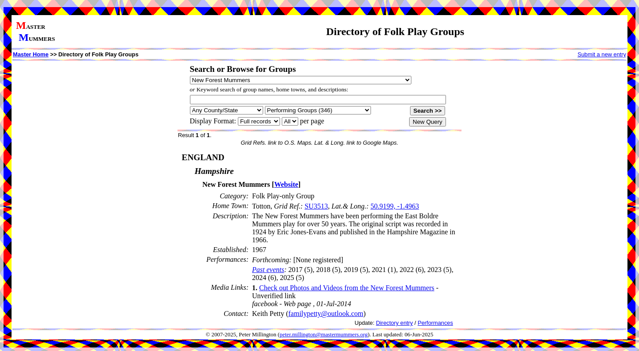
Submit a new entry (601, 54)
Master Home (30, 54)
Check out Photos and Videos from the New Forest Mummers (346, 288)
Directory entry (394, 322)
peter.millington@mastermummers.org (324, 334)
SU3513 (315, 206)
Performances (435, 322)
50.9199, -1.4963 (395, 206)
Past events (268, 269)
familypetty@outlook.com (325, 313)
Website (286, 184)
